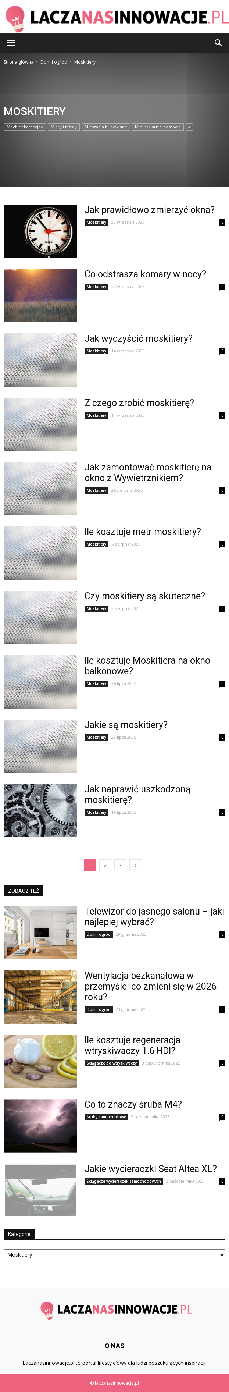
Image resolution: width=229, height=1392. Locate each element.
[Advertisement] (50, 116)
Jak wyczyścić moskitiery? (139, 338)
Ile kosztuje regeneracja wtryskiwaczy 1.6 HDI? (132, 1045)
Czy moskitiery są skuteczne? (145, 596)
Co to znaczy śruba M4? (133, 1104)
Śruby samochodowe (106, 1116)
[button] (218, 43)
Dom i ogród (99, 934)
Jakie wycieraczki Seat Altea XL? (151, 1169)
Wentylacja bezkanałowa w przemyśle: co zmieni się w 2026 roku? (151, 986)
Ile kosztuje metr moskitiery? (143, 531)
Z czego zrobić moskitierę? (139, 403)
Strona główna (18, 62)
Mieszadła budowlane (106, 126)
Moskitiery (96, 222)
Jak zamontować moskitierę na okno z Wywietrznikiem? (148, 472)
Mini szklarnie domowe (158, 126)
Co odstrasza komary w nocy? (145, 274)
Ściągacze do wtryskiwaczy (112, 1063)
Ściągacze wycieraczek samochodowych (124, 1181)
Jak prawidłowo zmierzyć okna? (150, 210)
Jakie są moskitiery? (126, 725)
